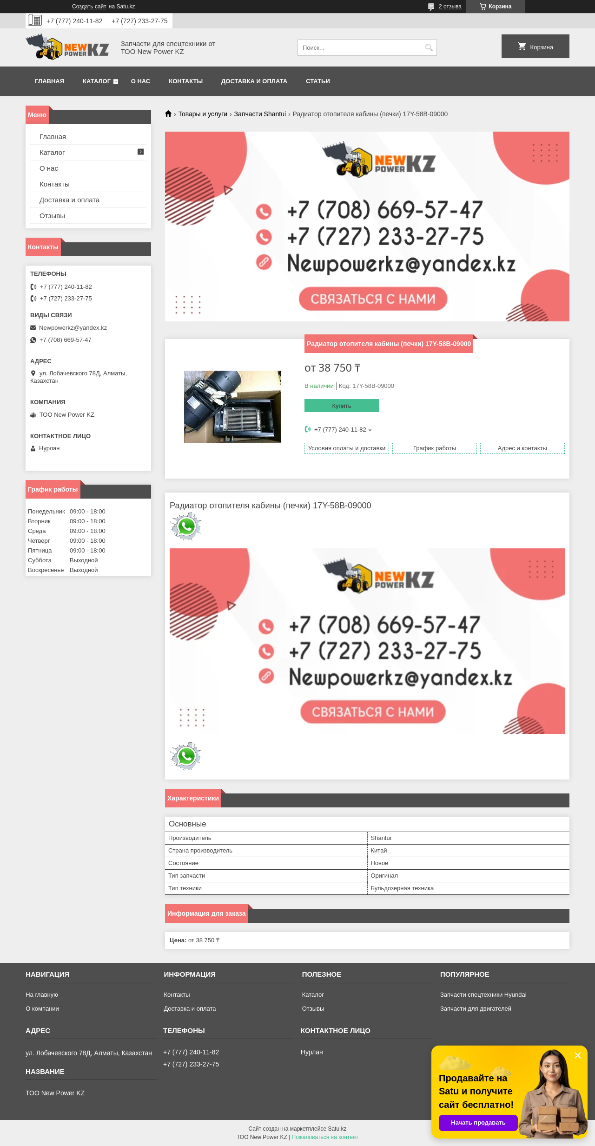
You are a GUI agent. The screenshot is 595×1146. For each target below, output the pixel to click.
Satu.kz (337, 1129)
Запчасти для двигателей (475, 1008)
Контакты (186, 81)
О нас (141, 81)
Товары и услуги (202, 114)
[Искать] (429, 48)
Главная (49, 81)
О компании (42, 1008)
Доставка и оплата (254, 81)
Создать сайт (89, 6)
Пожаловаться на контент (325, 1137)
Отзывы (52, 216)
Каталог (97, 81)
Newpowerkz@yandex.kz (73, 327)
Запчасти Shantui (260, 114)
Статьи (318, 81)
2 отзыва (450, 6)
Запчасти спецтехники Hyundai (483, 994)
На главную (42, 994)
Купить (341, 405)
